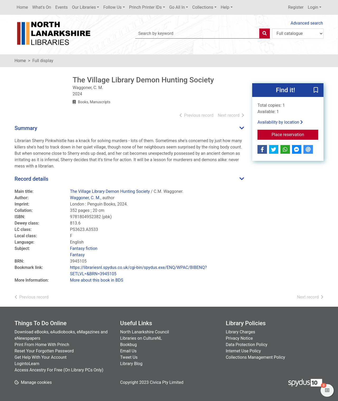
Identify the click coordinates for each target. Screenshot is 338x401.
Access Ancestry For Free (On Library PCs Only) (59, 369)
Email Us (128, 350)
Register (296, 7)
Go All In (177, 7)
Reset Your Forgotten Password (44, 350)
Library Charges (240, 331)
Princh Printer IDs (145, 7)
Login (313, 7)
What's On (41, 7)
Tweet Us (129, 357)
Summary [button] (26, 128)
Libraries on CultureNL (141, 338)
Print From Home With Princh (42, 344)
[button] (315, 90)
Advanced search (307, 23)
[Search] (264, 34)
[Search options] (297, 34)
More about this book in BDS (96, 280)
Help (225, 7)
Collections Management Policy (255, 357)
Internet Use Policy (243, 350)
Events (61, 7)
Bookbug (128, 344)
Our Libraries (84, 7)
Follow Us (112, 7)
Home (22, 7)
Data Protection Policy (246, 344)
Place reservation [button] (295, 134)
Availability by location (280, 122)
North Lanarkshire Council (144, 331)
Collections (202, 7)
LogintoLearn (27, 363)
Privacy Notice (239, 338)
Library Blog (131, 363)
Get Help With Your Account (41, 357)
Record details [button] (31, 179)
